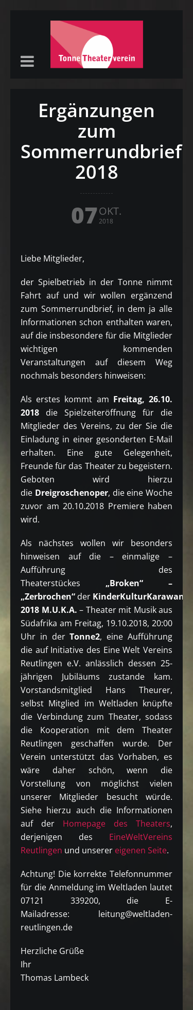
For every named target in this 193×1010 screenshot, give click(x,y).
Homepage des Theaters (116, 823)
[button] (27, 61)
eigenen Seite (141, 850)
